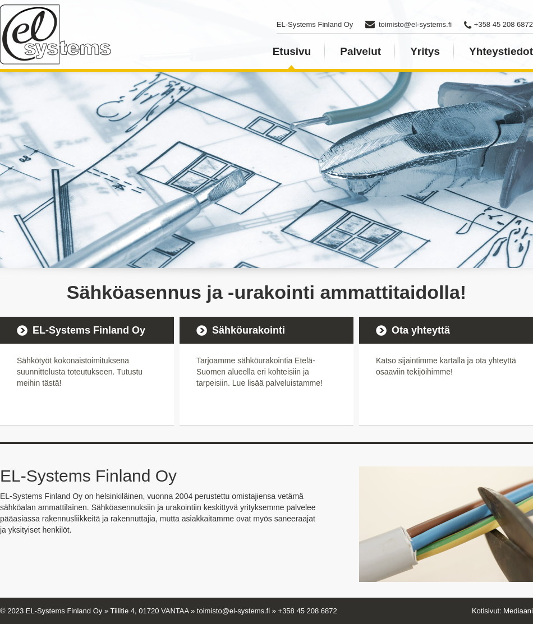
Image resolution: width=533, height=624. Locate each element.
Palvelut (360, 51)
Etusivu (292, 51)
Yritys (425, 51)
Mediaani (518, 611)
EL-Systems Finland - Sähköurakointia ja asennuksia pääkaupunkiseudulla (56, 34)
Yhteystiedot (501, 51)
